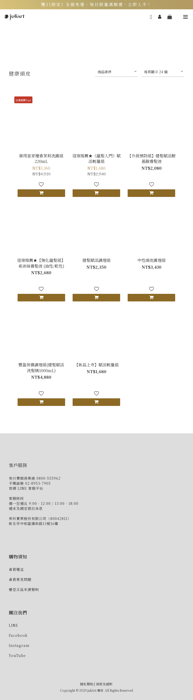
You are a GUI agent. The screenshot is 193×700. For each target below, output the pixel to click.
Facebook (18, 635)
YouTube (17, 655)
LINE (13, 625)
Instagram (19, 645)
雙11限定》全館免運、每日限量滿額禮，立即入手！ (96, 4)
